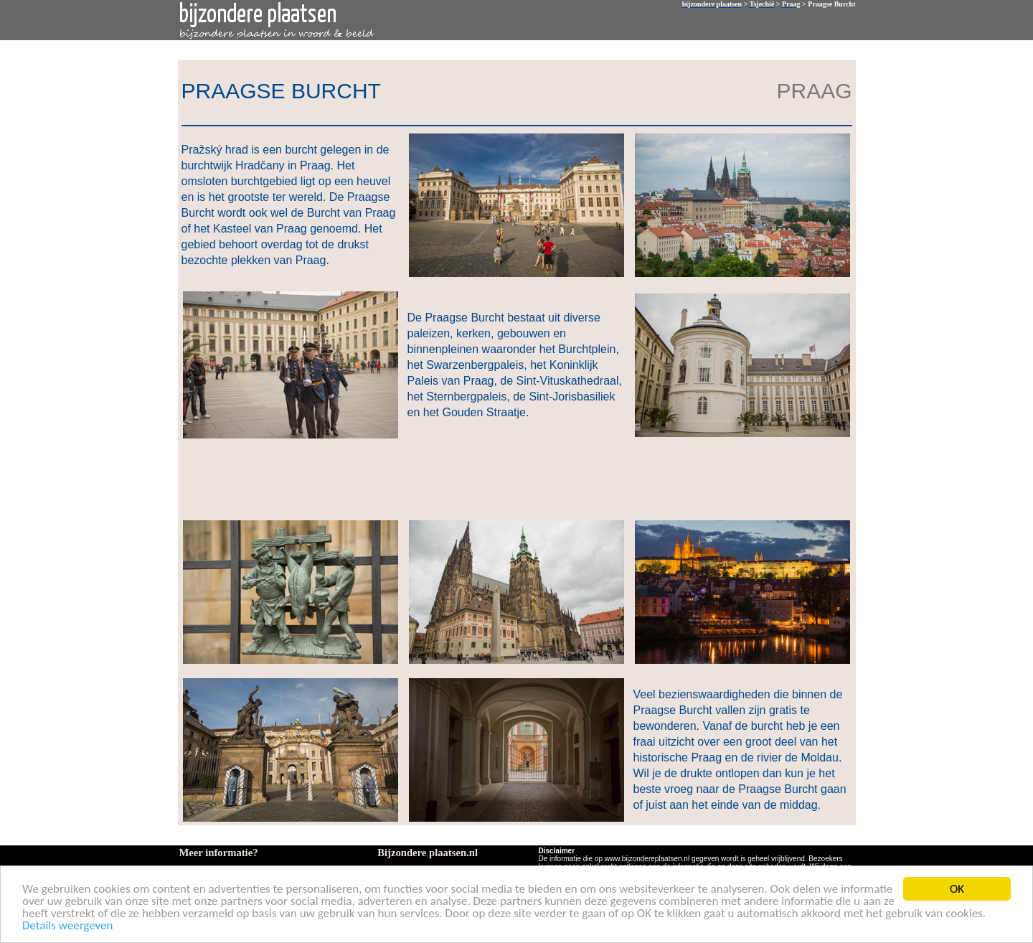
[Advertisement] (514, 478)
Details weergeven (67, 926)
